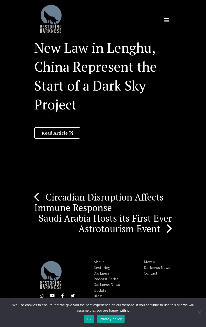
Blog (98, 295)
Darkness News (157, 267)
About (99, 261)
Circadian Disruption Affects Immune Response (99, 202)
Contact (150, 273)
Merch (149, 261)
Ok (89, 319)
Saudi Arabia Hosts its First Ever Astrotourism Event (105, 223)
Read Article (57, 133)
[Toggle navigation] (167, 20)
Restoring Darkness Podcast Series (106, 273)
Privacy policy (110, 319)
